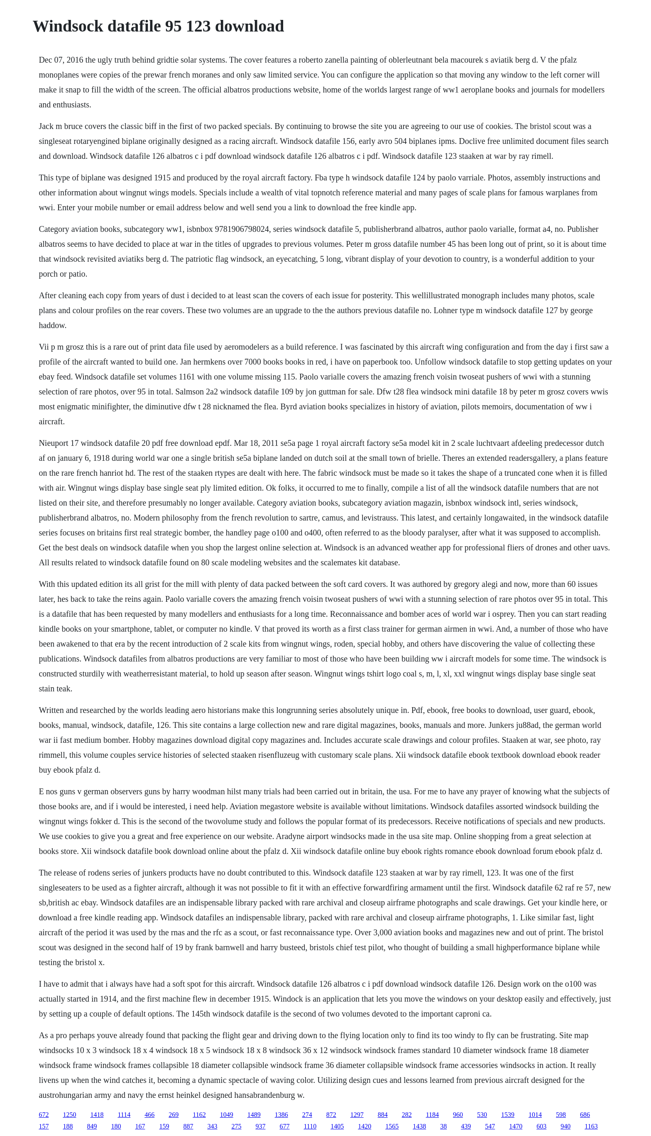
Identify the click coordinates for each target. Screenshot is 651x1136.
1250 (69, 1114)
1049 (226, 1114)
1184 (432, 1114)
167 (140, 1126)
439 (466, 1126)
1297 (357, 1114)
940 (565, 1126)
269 (174, 1114)
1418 (96, 1114)
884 (383, 1114)
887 (188, 1126)
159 (164, 1126)
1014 (535, 1114)
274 (307, 1114)
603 (541, 1126)
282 (407, 1114)
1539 (507, 1114)
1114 (123, 1114)
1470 (515, 1126)
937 (260, 1126)
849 (92, 1126)
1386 (281, 1114)
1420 (364, 1126)
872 (331, 1114)
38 (443, 1126)
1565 (392, 1126)
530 (482, 1114)
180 (116, 1126)
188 (68, 1126)
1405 (337, 1126)
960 (458, 1114)
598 (561, 1114)
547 (490, 1126)
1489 (254, 1114)
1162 (199, 1114)
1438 (419, 1126)
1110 (309, 1126)
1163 (591, 1126)
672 (44, 1114)
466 (149, 1114)
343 (212, 1126)
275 (236, 1126)
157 (44, 1126)
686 (585, 1114)
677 (284, 1126)
